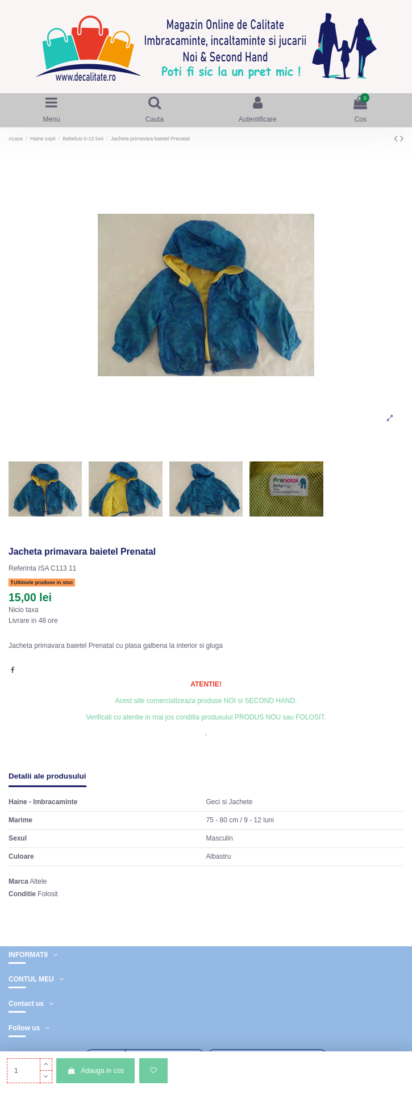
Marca (18, 881)
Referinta (22, 568)
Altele (38, 881)
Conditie (22, 894)
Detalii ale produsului (47, 776)
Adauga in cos (95, 1071)
